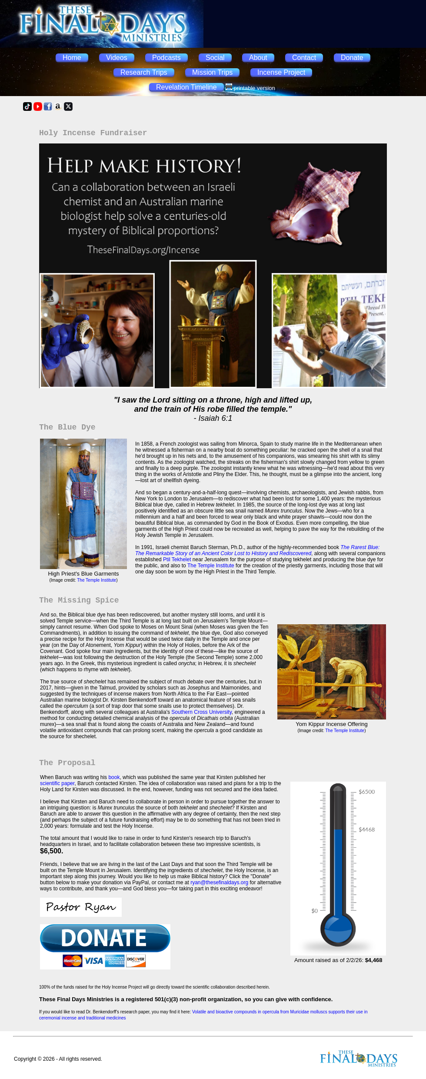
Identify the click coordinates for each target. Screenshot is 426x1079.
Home (72, 57)
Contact (304, 57)
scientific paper (57, 783)
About (258, 57)
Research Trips (143, 72)
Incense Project (281, 72)
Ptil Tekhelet (177, 559)
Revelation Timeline (186, 87)
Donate (352, 57)
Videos (116, 57)
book (114, 777)
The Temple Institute (96, 580)
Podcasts (166, 57)
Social (215, 57)
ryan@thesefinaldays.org (219, 882)
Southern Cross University (201, 712)
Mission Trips (212, 72)
